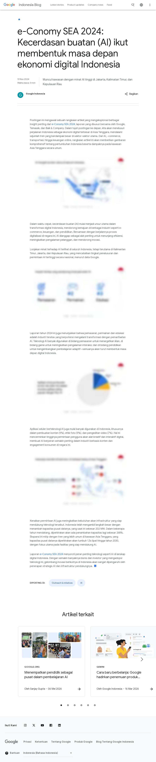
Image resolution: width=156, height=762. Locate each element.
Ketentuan (41, 739)
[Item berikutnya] (141, 658)
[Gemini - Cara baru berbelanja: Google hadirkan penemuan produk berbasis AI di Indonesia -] (118, 660)
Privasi (27, 739)
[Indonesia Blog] (19, 19)
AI (81, 582)
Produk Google (83, 739)
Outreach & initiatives (62, 582)
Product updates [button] (75, 5)
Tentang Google (61, 739)
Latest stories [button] (57, 5)
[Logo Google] (11, 739)
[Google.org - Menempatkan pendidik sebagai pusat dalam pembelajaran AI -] (38, 660)
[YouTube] (42, 723)
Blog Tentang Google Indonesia (115, 739)
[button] (131, 94)
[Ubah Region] (48, 750)
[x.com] (33, 723)
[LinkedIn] (59, 723)
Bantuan (12, 750)
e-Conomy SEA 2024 (63, 124)
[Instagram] (25, 723)
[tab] (61, 702)
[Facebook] (51, 723)
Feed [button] (109, 5)
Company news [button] (95, 5)
